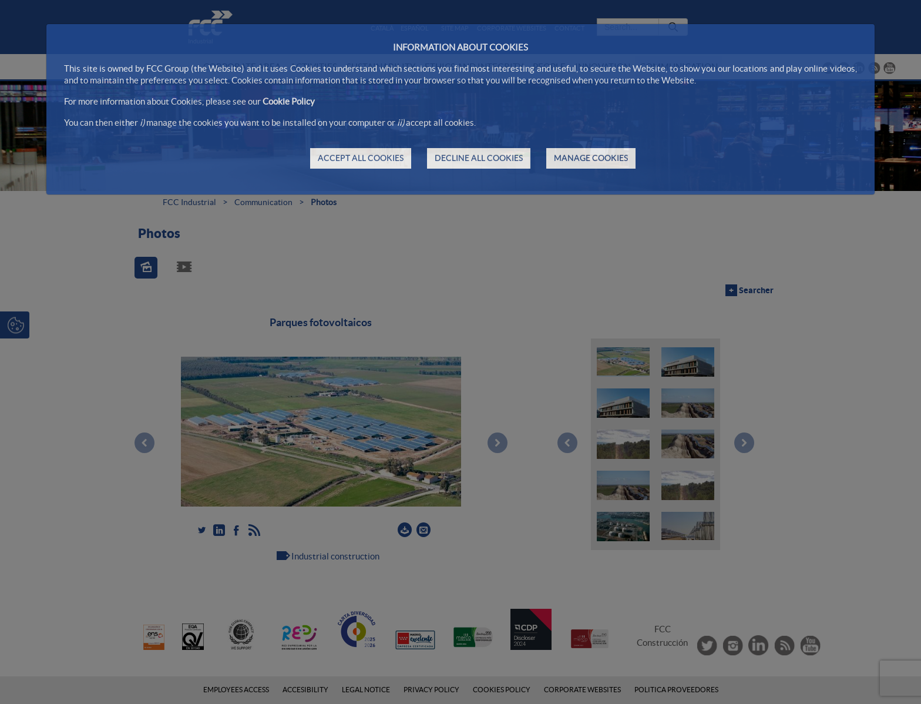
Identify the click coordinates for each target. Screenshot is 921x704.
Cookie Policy (289, 101)
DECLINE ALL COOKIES (479, 158)
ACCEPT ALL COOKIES (361, 158)
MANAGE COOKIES (591, 158)
